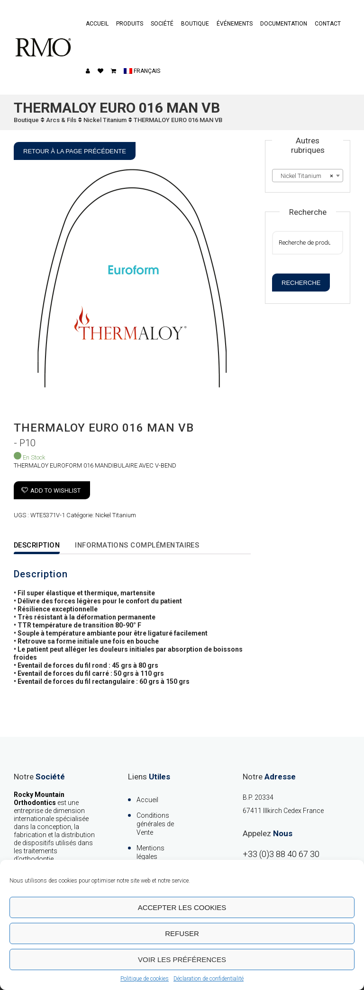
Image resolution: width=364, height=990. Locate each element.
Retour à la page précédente (74, 151)
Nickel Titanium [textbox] (304, 176)
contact (328, 23)
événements (235, 23)
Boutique (195, 23)
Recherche (301, 282)
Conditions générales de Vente (155, 824)
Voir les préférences (182, 959)
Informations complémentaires (141, 545)
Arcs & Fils (61, 120)
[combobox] (307, 175)
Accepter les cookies (182, 907)
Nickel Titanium (105, 120)
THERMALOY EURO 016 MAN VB (178, 120)
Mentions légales (150, 852)
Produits (129, 23)
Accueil (97, 23)
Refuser (182, 933)
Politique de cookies (144, 978)
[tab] (44, 546)
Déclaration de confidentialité (208, 978)
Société (162, 23)
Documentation (283, 23)
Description (38, 545)
